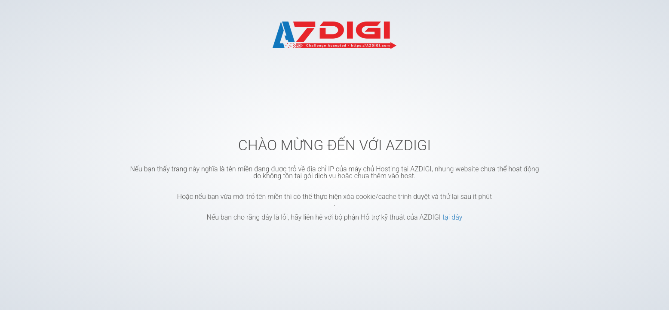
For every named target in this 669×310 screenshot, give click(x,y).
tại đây (452, 217)
